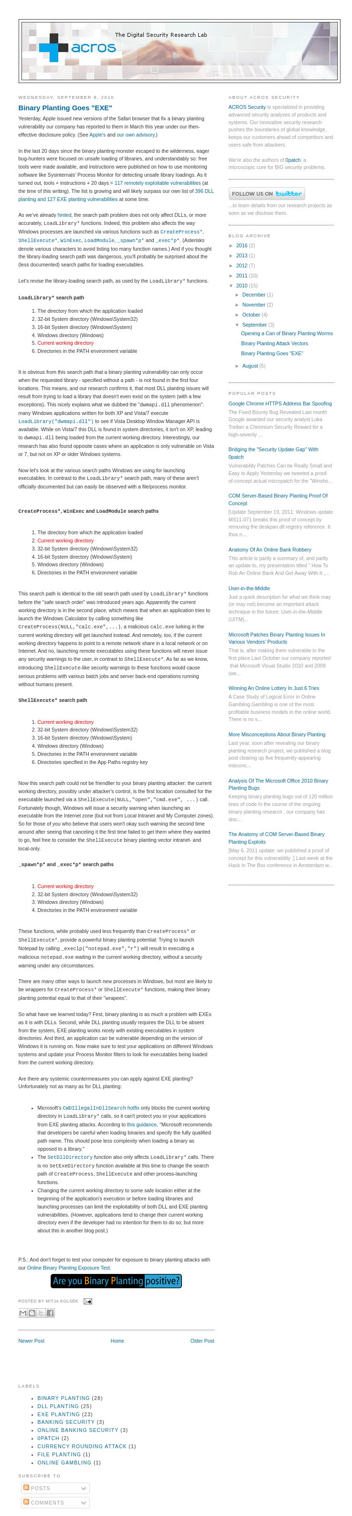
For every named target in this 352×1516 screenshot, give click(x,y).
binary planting (64, 1398)
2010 (242, 285)
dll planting (58, 1406)
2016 (242, 245)
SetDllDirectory (70, 1157)
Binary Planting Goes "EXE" (66, 108)
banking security (66, 1422)
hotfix (101, 1108)
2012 (242, 265)
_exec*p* (168, 241)
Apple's (97, 135)
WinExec (70, 241)
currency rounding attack (82, 1446)
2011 (242, 275)
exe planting (59, 1414)
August (250, 366)
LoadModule (99, 241)
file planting (59, 1454)
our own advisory (136, 135)
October (251, 315)
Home (117, 1341)
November (254, 304)
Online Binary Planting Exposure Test (68, 1268)
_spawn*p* (130, 241)
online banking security (78, 1430)
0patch (293, 160)
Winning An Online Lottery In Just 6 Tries (274, 688)
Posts (37, 1488)
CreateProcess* (181, 232)
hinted (65, 215)
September (255, 325)
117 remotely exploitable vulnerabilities (158, 183)
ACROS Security (247, 107)
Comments (43, 1502)
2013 (242, 255)
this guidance (142, 1124)
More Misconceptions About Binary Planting (277, 734)
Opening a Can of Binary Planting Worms (287, 333)
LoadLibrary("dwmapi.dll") (56, 421)
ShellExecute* (38, 241)
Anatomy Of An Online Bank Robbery (270, 549)
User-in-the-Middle (249, 588)
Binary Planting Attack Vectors (274, 343)
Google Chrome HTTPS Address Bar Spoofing (280, 403)
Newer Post (31, 1341)
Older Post (202, 1341)
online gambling (65, 1462)
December (254, 294)
